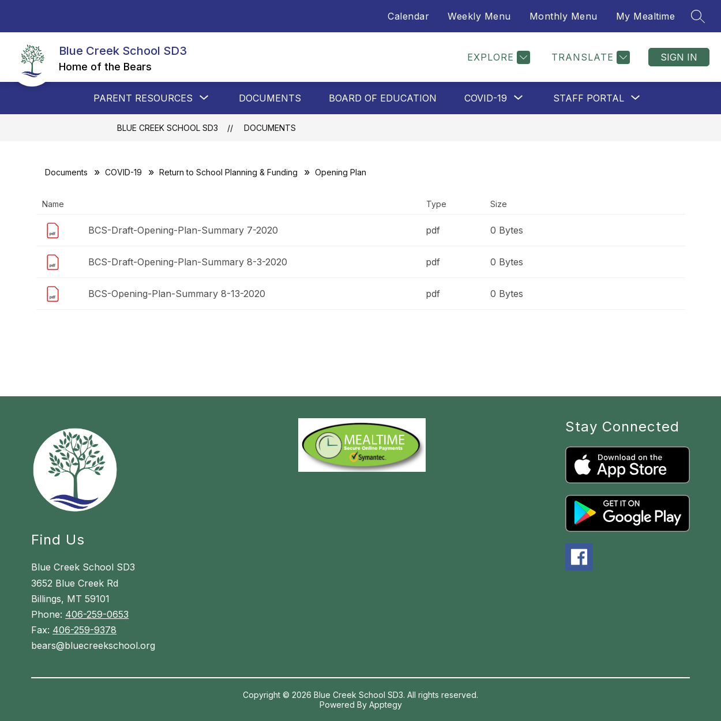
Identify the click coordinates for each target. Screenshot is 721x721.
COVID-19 (123, 172)
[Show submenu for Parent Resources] (143, 98)
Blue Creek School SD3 (167, 128)
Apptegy (385, 704)
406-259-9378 (84, 630)
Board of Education (383, 98)
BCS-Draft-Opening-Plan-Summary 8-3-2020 (187, 262)
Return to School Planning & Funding (228, 172)
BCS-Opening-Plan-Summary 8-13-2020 (176, 293)
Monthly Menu (564, 16)
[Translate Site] (589, 57)
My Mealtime (645, 16)
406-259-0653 (97, 614)
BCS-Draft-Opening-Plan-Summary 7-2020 (183, 230)
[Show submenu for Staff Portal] (588, 98)
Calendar (408, 16)
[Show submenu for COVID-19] (485, 98)
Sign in (678, 57)
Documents (270, 98)
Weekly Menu (479, 16)
